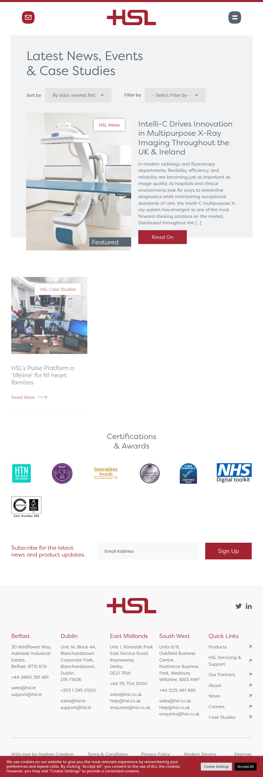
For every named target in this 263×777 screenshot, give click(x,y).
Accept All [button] (245, 766)
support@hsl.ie (26, 694)
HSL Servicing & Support (230, 661)
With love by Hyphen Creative (42, 754)
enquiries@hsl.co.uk (130, 707)
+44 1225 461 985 (177, 690)
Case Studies (230, 717)
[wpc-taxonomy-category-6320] (175, 95)
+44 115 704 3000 (128, 683)
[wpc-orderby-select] (78, 95)
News (230, 695)
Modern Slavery (200, 754)
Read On (164, 237)
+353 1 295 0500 (78, 690)
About (230, 685)
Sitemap (243, 754)
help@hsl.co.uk (125, 700)
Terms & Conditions (107, 754)
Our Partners (230, 674)
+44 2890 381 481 (30, 677)
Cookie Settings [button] (216, 766)
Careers (230, 706)
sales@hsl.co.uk (126, 694)
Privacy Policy (155, 754)
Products (230, 646)
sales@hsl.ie (23, 687)
